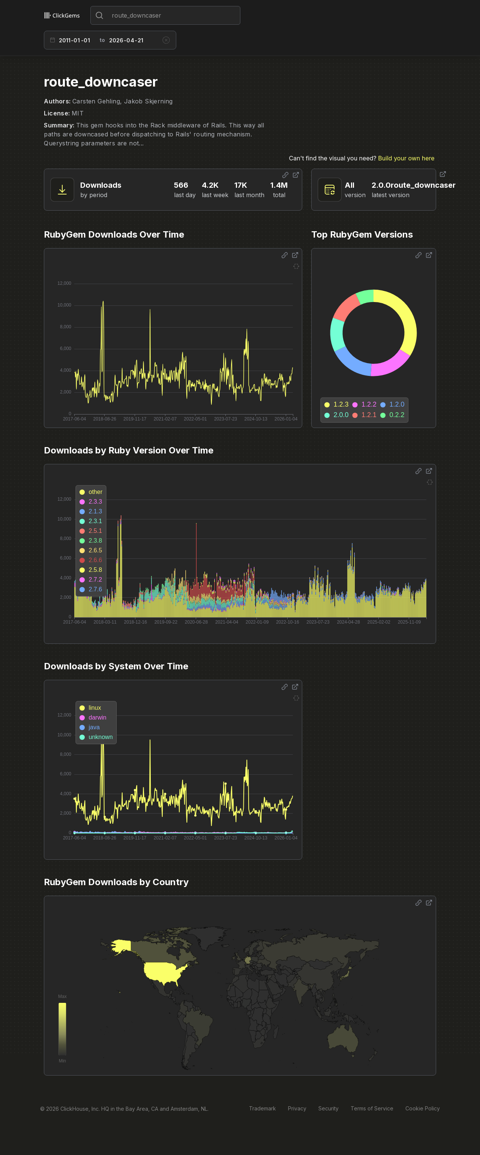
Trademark (262, 1108)
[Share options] (285, 175)
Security (328, 1108)
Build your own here (406, 158)
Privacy (297, 1108)
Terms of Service (372, 1108)
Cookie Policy (422, 1108)
